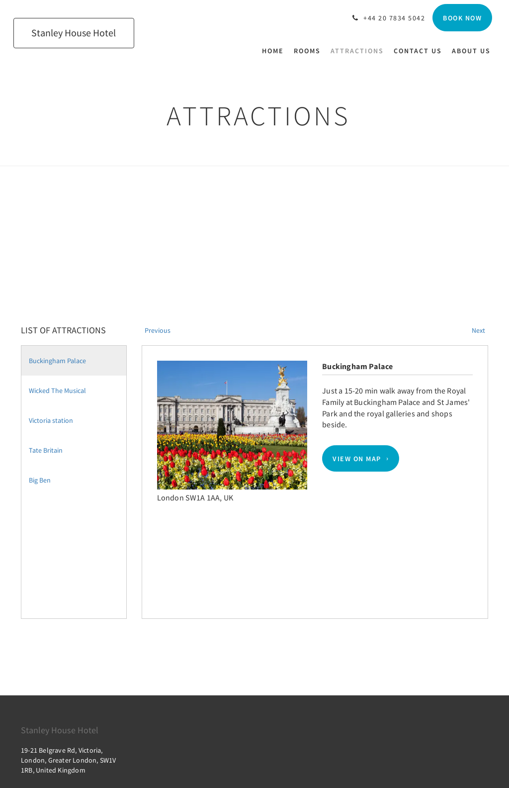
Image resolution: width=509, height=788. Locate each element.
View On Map (357, 458)
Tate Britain (46, 450)
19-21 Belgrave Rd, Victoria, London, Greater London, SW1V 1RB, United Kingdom (68, 760)
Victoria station (51, 420)
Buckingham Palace (57, 360)
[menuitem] (275, 51)
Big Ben (40, 480)
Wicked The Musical (57, 390)
